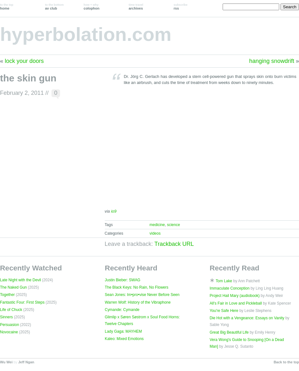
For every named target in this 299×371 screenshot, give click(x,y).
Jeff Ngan (26, 362)
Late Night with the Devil (20, 280)
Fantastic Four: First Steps (22, 302)
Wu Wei (6, 362)
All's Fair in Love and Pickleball (236, 303)
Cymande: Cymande (122, 309)
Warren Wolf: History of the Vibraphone (138, 302)
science (173, 225)
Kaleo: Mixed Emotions (124, 339)
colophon (91, 6)
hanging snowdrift (271, 61)
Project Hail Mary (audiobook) (235, 295)
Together (7, 294)
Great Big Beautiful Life (229, 332)
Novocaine (9, 332)
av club (54, 6)
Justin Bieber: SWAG (122, 280)
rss (181, 6)
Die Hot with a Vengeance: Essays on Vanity (247, 318)
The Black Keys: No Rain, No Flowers (136, 287)
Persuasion (9, 324)
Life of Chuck (11, 309)
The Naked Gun (13, 287)
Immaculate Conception (229, 288)
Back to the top (286, 362)
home (6, 6)
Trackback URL (174, 244)
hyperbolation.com (86, 34)
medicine (157, 225)
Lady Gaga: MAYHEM (123, 331)
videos (155, 233)
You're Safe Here (224, 310)
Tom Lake (224, 281)
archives (136, 6)
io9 (114, 211)
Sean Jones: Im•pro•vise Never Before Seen (142, 294)
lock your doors (24, 61)
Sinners (6, 317)
